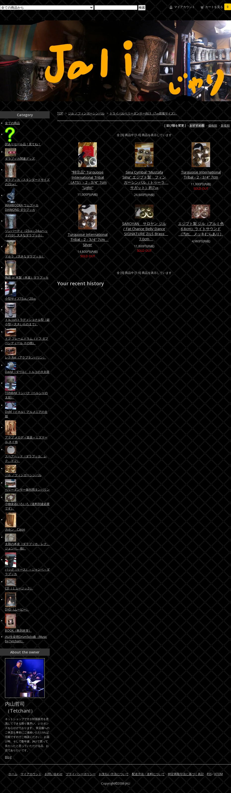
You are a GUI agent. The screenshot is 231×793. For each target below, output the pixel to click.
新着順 (225, 125)
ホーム (12, 774)
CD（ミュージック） (19, 588)
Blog (8, 757)
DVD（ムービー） (17, 609)
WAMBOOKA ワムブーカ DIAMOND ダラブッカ (21, 207)
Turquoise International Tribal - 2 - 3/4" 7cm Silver (88, 239)
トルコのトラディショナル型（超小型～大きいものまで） (27, 322)
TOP (60, 113)
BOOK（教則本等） (18, 630)
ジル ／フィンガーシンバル (86, 113)
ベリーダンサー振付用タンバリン (27, 489)
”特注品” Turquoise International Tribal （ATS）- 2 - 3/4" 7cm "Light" (88, 180)
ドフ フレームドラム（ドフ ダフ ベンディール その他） (26, 340)
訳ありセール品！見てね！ (23, 144)
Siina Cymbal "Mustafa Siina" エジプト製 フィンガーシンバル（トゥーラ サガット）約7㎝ (145, 180)
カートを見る (218, 7)
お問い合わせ (54, 774)
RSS (209, 774)
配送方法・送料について (148, 774)
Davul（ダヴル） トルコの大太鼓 (27, 372)
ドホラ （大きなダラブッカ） (24, 256)
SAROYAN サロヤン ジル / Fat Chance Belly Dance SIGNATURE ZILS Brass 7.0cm (145, 231)
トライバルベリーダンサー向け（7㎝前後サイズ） (143, 113)
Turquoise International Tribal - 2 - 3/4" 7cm (201, 175)
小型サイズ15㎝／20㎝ (20, 298)
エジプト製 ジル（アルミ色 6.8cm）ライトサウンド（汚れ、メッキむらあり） (201, 228)
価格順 (212, 125)
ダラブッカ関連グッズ (20, 158)
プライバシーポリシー (81, 774)
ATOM (218, 774)
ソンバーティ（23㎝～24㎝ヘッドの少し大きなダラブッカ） (26, 233)
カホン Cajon (15, 529)
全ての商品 (12, 123)
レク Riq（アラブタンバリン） (25, 357)
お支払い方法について (114, 774)
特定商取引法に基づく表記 (186, 774)
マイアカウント (184, 7)
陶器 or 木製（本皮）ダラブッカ (26, 277)
